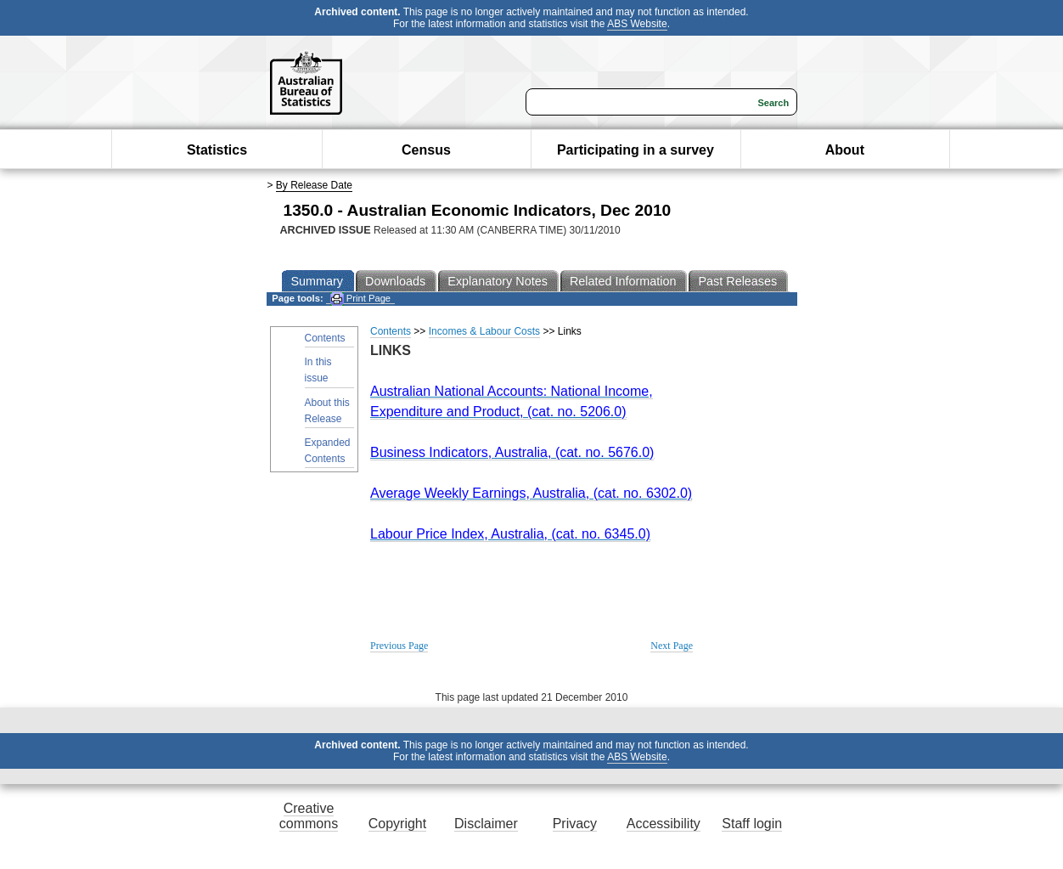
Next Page (671, 646)
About (844, 150)
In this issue (318, 370)
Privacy (575, 823)
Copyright (397, 823)
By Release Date (314, 185)
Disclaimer (486, 823)
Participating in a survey (635, 150)
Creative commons (308, 816)
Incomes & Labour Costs (484, 331)
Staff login (752, 823)
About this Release (327, 411)
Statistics (217, 150)
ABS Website (636, 24)
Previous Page (399, 646)
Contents (325, 338)
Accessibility (663, 823)
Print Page (360, 298)
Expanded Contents (328, 451)
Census (426, 150)
